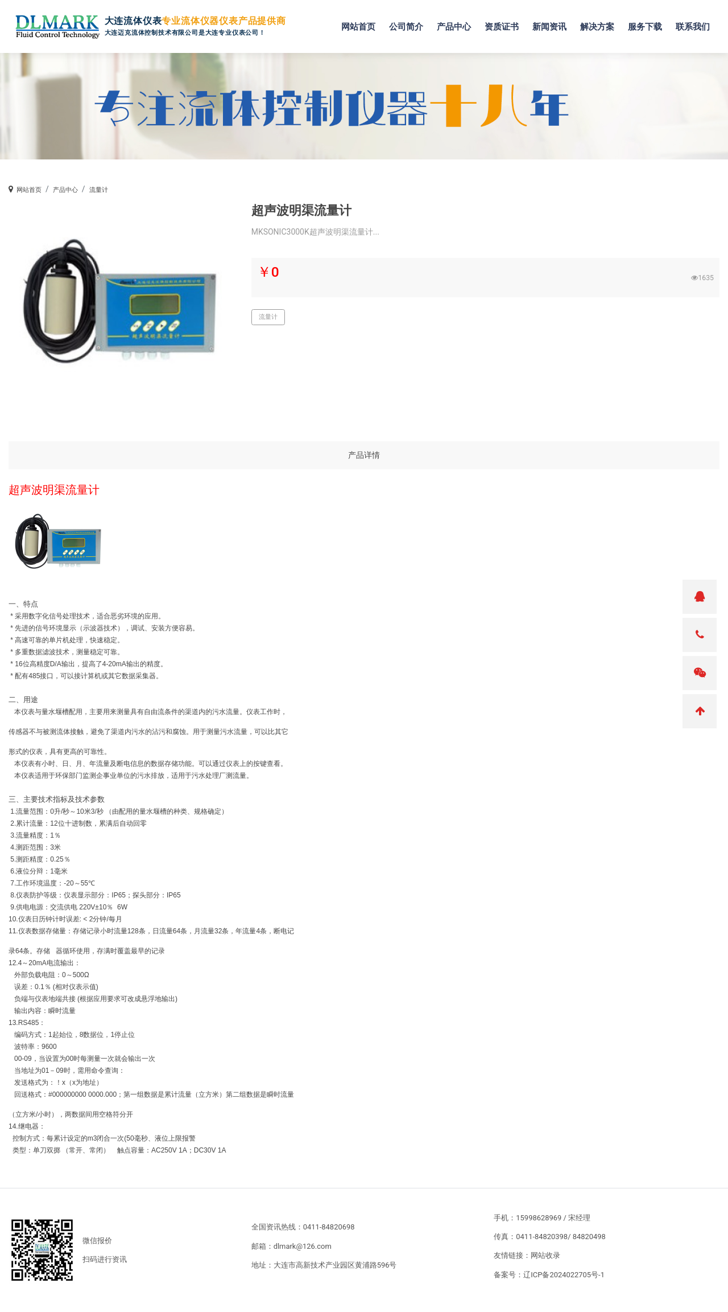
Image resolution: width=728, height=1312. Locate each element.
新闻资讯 (552, 23)
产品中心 (457, 23)
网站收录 (545, 1255)
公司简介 (409, 23)
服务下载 (648, 23)
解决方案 (600, 23)
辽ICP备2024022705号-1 (564, 1274)
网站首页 (361, 23)
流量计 (98, 190)
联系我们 (696, 23)
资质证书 (504, 23)
